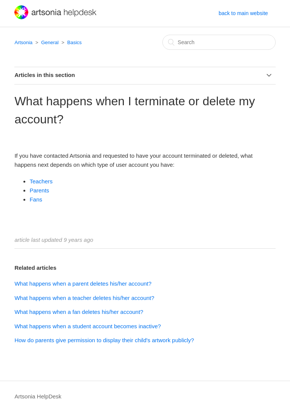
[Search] (219, 42)
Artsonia (23, 42)
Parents (39, 190)
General (50, 42)
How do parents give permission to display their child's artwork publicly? (104, 340)
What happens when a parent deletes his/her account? (82, 283)
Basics (74, 42)
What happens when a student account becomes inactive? (87, 326)
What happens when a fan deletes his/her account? (78, 312)
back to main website (243, 13)
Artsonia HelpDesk (37, 396)
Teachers (40, 181)
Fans (35, 199)
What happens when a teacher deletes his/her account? (84, 298)
